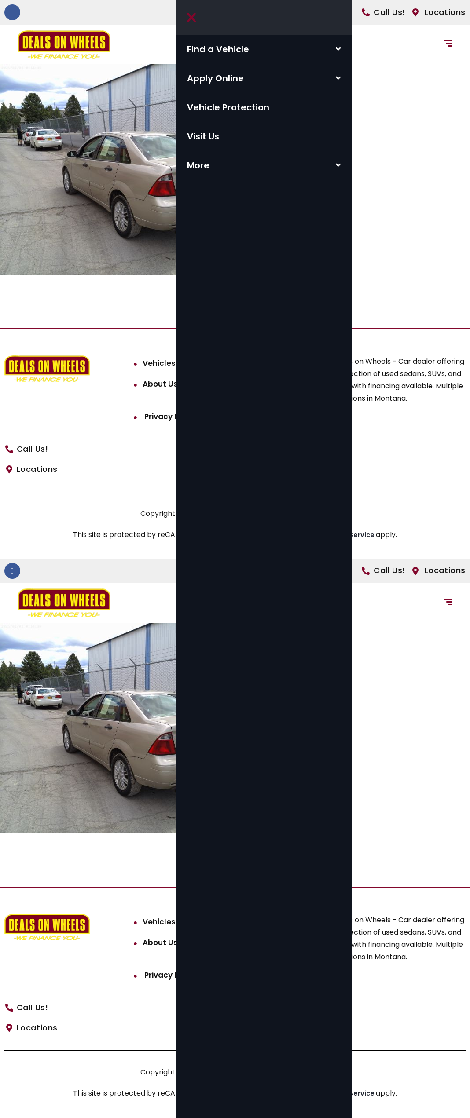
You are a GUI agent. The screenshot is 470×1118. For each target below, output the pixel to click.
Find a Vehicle (218, 49)
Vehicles (159, 363)
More (198, 165)
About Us (160, 384)
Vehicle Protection (228, 107)
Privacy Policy (170, 416)
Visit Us (203, 136)
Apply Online (215, 78)
